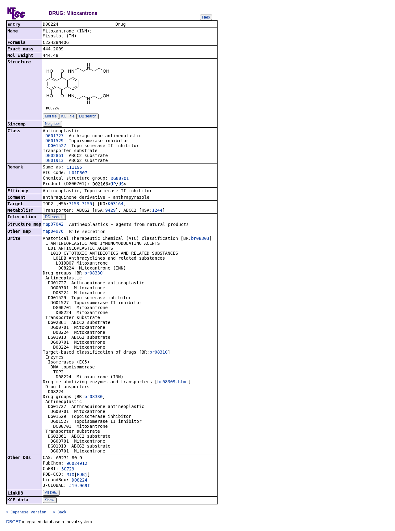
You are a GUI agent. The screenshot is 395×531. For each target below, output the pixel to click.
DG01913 (54, 161)
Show (49, 501)
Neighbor (52, 124)
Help (206, 17)
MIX (70, 475)
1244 (157, 210)
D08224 (79, 480)
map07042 (53, 224)
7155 (87, 204)
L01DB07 (78, 173)
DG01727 (54, 136)
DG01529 (54, 141)
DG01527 (57, 146)
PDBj (82, 475)
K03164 (115, 204)
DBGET (13, 522)
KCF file (68, 117)
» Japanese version (26, 513)
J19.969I (79, 486)
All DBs (51, 493)
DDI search (54, 217)
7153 (74, 204)
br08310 (158, 352)
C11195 (74, 167)
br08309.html (172, 382)
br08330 (93, 273)
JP (113, 184)
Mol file (51, 117)
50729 (67, 469)
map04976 (53, 231)
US (121, 184)
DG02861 (54, 156)
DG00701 (120, 178)
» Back (59, 513)
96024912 (76, 463)
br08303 (200, 238)
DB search (87, 117)
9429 (110, 210)
